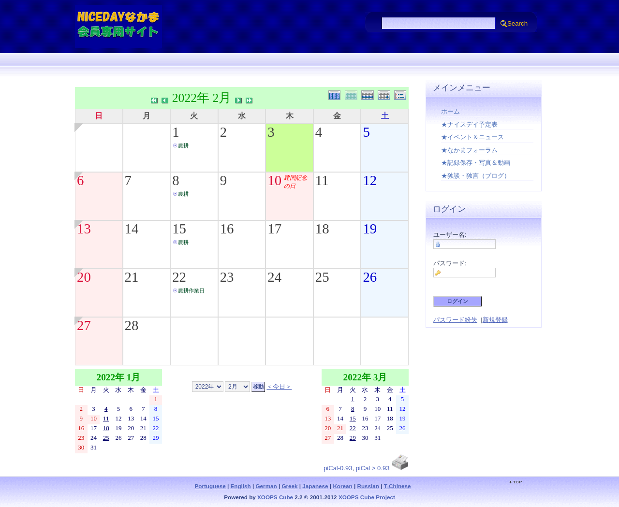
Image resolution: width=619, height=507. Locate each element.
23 (227, 277)
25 (322, 277)
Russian (368, 486)
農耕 (183, 145)
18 (322, 228)
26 (370, 277)
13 (84, 228)
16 (227, 228)
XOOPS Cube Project (367, 497)
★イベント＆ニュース (472, 137)
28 (132, 325)
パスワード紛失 (455, 319)
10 (274, 180)
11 (322, 180)
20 (84, 277)
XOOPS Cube (275, 497)
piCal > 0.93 (373, 468)
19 (370, 228)
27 (84, 325)
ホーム (450, 111)
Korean (342, 486)
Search (517, 23)
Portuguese (209, 486)
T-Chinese (397, 486)
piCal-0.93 (338, 468)
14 (132, 228)
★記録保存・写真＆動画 (475, 162)
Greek (289, 486)
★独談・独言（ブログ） (475, 175)
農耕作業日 (191, 290)
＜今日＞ (279, 386)
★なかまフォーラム (469, 150)
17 (274, 228)
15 (179, 228)
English (241, 486)
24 (274, 277)
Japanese (315, 486)
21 (132, 277)
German (266, 486)
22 (179, 277)
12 (370, 180)
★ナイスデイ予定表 (469, 124)
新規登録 (495, 319)
